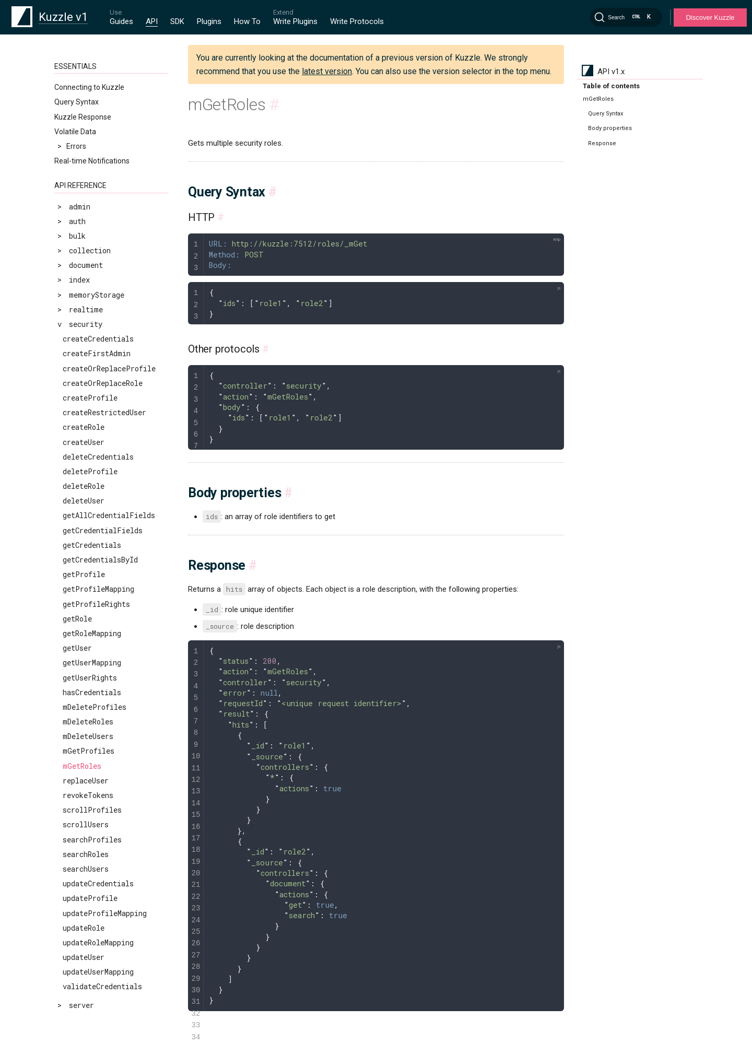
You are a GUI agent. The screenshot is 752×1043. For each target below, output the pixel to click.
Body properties (610, 128)
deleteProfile (90, 471)
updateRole (83, 928)
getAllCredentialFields (109, 515)
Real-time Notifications (92, 161)
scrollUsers (86, 824)
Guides (121, 21)
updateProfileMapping (105, 913)
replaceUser (86, 781)
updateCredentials (98, 883)
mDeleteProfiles (94, 707)
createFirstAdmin (97, 353)
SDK (177, 21)
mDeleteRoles (88, 721)
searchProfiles (92, 840)
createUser (83, 442)
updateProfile (90, 898)
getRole (77, 619)
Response (602, 143)
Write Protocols (357, 21)
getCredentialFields (103, 530)
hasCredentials (92, 692)
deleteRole (83, 486)
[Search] (626, 17)
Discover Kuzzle (710, 17)
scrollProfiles (92, 810)
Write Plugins (295, 21)
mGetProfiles (88, 751)
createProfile (90, 398)
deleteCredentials (98, 457)
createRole (83, 427)
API (152, 21)
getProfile (84, 574)
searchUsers (86, 869)
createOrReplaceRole (103, 383)
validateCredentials (102, 986)
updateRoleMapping (98, 942)
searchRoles (86, 854)
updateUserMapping (98, 972)
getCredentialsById (100, 560)
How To (247, 21)
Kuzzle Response (82, 117)
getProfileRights (96, 604)
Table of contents (611, 86)
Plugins (209, 21)
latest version (327, 71)
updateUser (83, 957)
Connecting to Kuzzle (89, 87)
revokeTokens (88, 795)
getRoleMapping (92, 633)
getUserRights (90, 678)
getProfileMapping (98, 589)
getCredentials (92, 545)
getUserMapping (92, 662)
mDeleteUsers (88, 736)
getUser (77, 648)
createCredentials (98, 339)
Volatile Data (75, 131)
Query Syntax (76, 102)
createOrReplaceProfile (109, 368)
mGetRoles (82, 766)
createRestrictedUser (104, 412)
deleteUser (83, 501)
